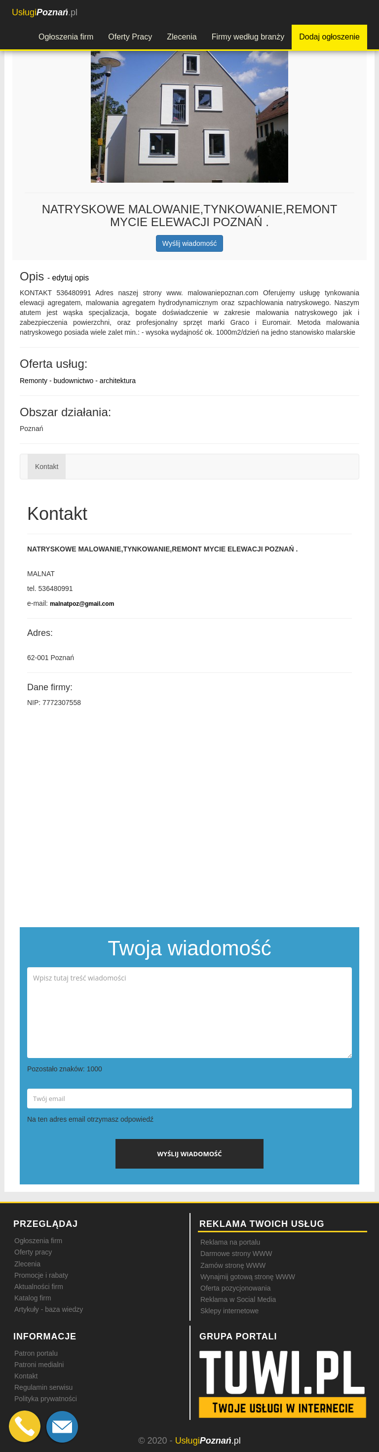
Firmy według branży (248, 37)
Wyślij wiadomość (189, 243)
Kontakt (46, 467)
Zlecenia (181, 37)
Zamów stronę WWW (232, 1265)
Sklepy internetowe (229, 1311)
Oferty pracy (33, 1252)
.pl (44, 12)
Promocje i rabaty (41, 1275)
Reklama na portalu (230, 1242)
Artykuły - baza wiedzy (48, 1309)
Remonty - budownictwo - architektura (78, 381)
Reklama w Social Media (238, 1299)
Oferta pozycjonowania (235, 1288)
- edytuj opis (68, 278)
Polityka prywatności (45, 1399)
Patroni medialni (39, 1365)
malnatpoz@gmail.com (82, 603)
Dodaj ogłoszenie (329, 37)
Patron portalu (36, 1353)
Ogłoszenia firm (65, 37)
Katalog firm (32, 1298)
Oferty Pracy (130, 37)
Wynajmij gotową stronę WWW (247, 1277)
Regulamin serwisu (43, 1387)
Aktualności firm (38, 1287)
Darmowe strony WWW (236, 1253)
